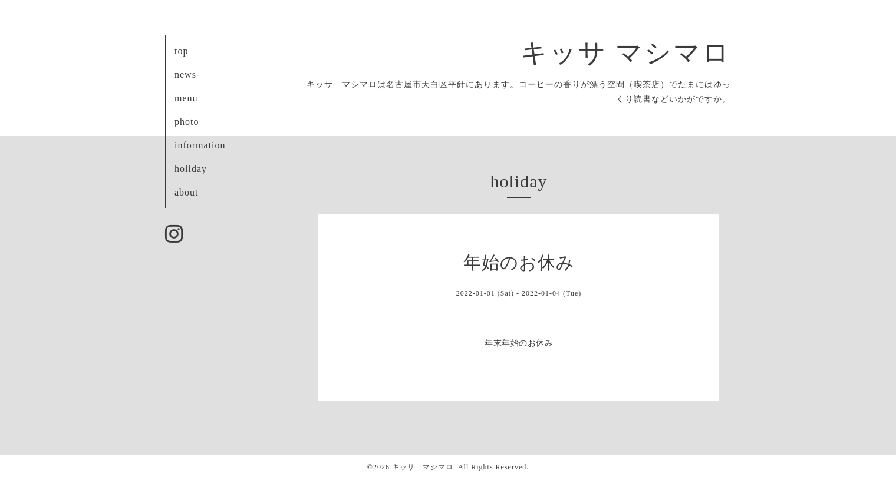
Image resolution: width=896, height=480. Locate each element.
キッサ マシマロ (626, 53)
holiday (190, 169)
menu (186, 98)
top (181, 51)
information (200, 145)
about (186, 192)
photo (186, 122)
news (185, 74)
